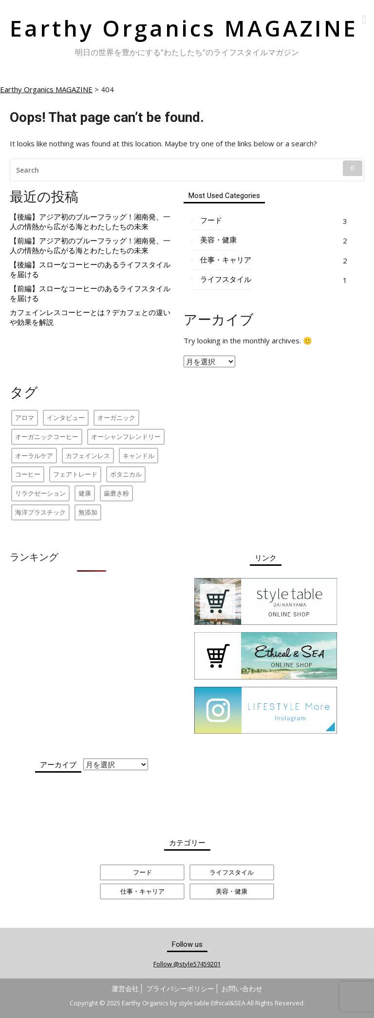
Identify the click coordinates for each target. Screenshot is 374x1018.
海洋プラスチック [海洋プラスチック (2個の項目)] (40, 512)
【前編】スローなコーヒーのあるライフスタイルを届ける (90, 293)
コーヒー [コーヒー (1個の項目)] (27, 474)
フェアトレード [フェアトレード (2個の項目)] (75, 474)
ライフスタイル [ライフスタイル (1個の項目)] (231, 872)
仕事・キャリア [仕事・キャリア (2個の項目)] (142, 891)
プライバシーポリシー (180, 988)
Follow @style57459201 (187, 963)
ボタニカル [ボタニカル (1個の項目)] (126, 474)
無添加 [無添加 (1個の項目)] (87, 512)
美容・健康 (218, 239)
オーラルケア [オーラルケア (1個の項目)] (34, 455)
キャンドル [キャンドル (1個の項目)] (138, 455)
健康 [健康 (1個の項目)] (84, 493)
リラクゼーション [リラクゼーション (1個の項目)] (40, 493)
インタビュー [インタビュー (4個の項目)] (66, 417)
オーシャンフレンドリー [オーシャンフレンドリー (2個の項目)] (126, 436)
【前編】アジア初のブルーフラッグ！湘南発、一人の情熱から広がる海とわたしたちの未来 (90, 245)
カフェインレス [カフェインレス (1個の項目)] (88, 455)
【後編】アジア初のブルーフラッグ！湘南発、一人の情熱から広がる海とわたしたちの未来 (90, 221)
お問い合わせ (242, 988)
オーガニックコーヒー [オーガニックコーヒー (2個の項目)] (46, 436)
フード (211, 220)
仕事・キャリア (225, 259)
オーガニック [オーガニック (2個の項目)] (116, 417)
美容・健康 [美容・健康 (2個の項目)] (231, 891)
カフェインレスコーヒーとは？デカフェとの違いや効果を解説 (90, 317)
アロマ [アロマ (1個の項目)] (24, 417)
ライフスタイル (225, 279)
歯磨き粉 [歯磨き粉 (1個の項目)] (116, 493)
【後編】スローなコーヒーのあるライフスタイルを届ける (90, 269)
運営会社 (125, 988)
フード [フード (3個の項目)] (142, 872)
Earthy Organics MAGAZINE (184, 28)
